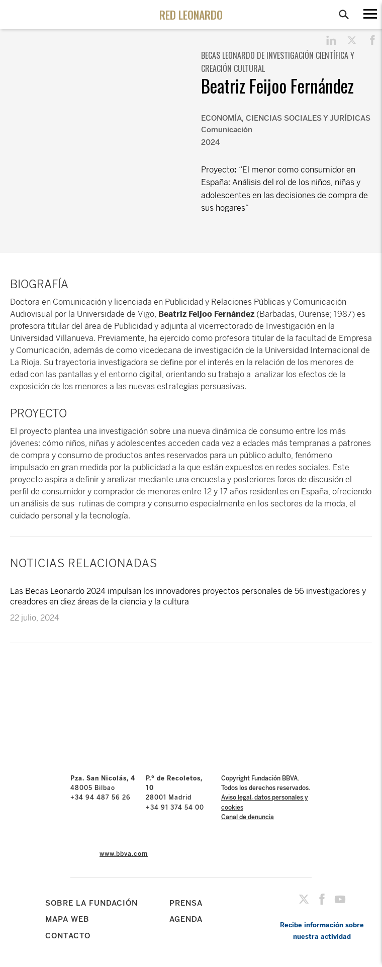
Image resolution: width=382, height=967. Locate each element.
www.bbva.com (124, 853)
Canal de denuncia (247, 817)
